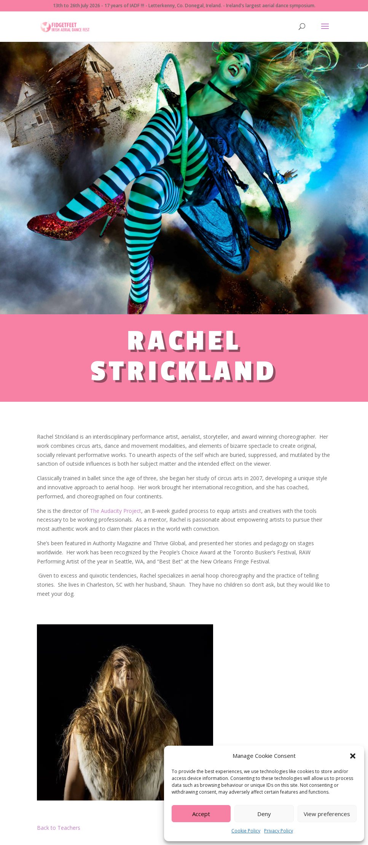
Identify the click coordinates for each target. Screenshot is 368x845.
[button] (353, 756)
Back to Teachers (58, 827)
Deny (264, 814)
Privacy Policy (278, 830)
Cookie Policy (245, 830)
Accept (201, 814)
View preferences (327, 814)
